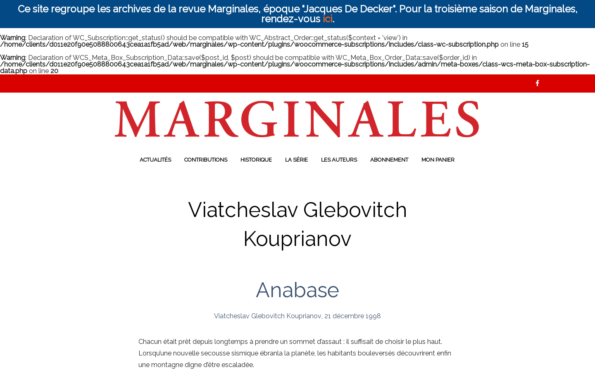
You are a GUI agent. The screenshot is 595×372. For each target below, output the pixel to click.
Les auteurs (339, 160)
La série (296, 160)
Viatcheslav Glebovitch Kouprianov (267, 316)
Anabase (297, 290)
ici (327, 19)
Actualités (155, 160)
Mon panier (438, 160)
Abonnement (389, 160)
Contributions (205, 160)
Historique (256, 160)
